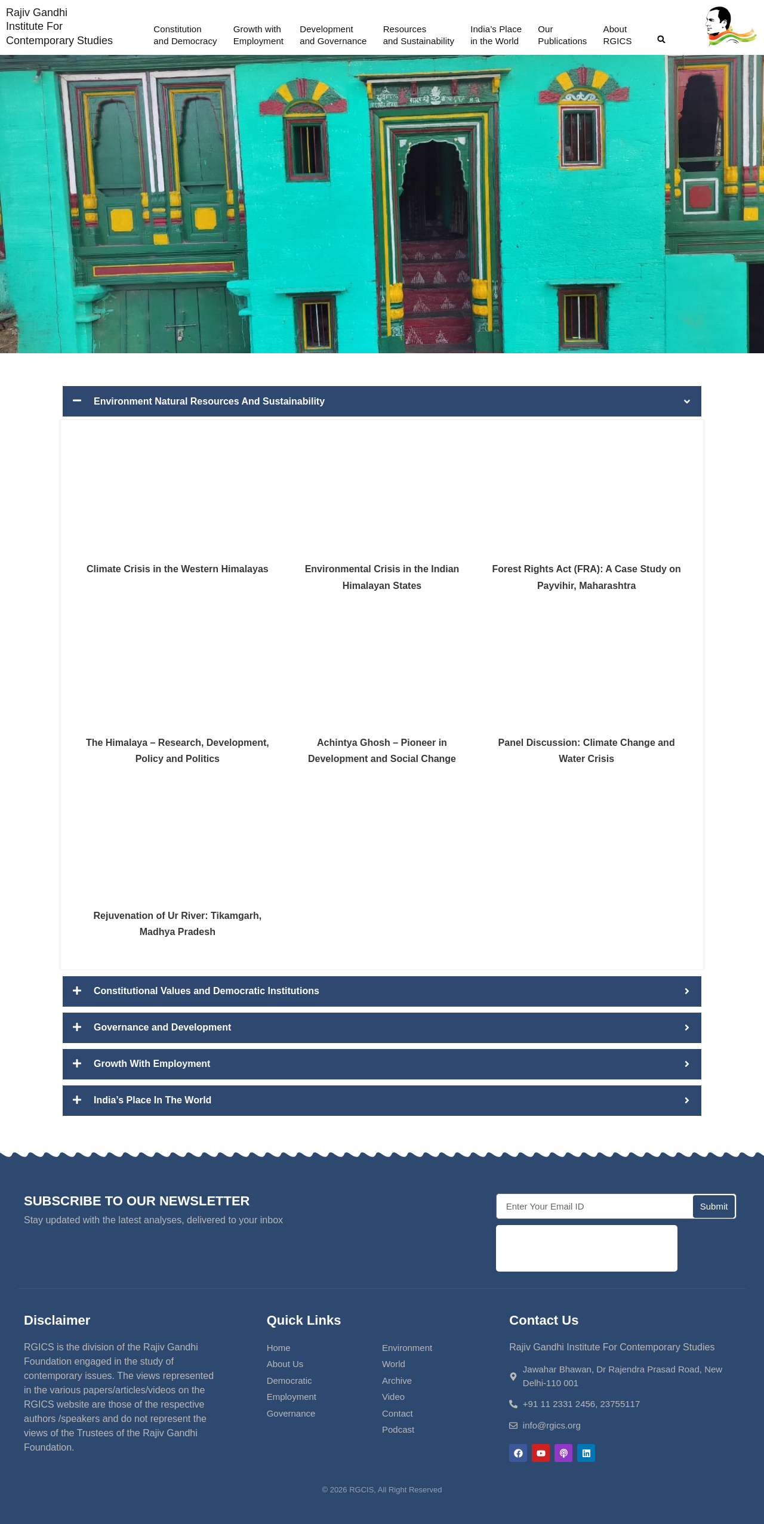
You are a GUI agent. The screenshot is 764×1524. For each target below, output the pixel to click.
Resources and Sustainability (418, 35)
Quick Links (304, 1320)
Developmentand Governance (333, 35)
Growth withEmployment (258, 35)
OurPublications (562, 35)
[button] (661, 39)
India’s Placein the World (496, 35)
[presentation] (586, 1248)
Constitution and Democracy (185, 35)
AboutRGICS (617, 35)
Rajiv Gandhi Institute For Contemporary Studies (59, 27)
